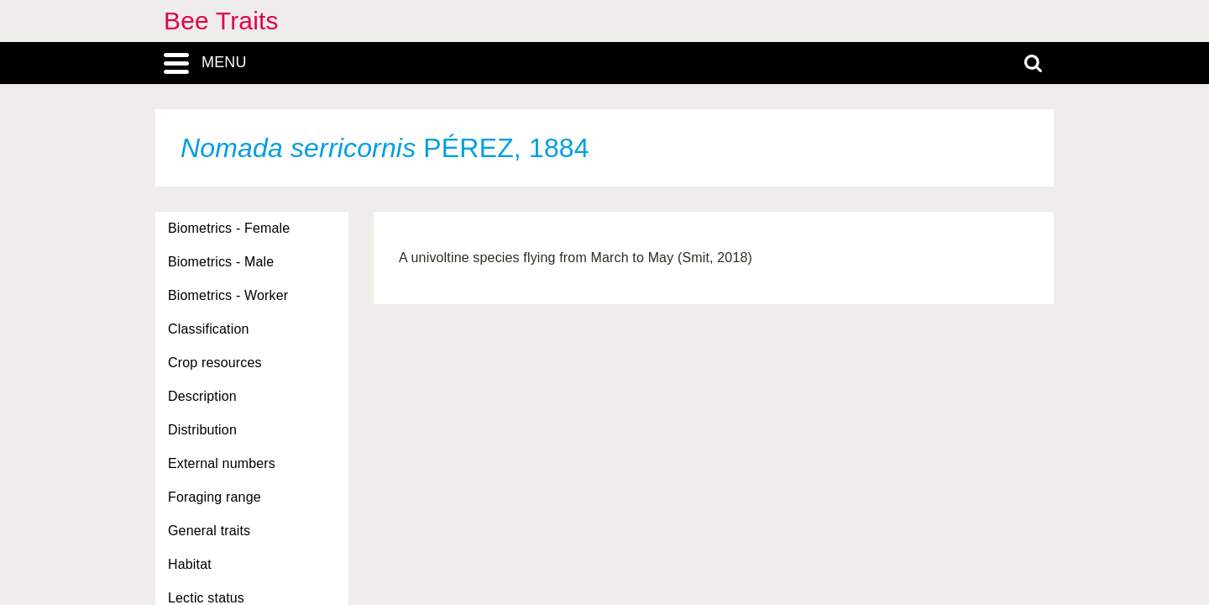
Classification (208, 329)
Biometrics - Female (229, 228)
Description (202, 396)
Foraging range (214, 497)
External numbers (221, 463)
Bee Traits (221, 20)
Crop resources (215, 362)
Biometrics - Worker (228, 295)
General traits (209, 530)
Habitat (190, 564)
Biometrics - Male (221, 262)
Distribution (202, 430)
